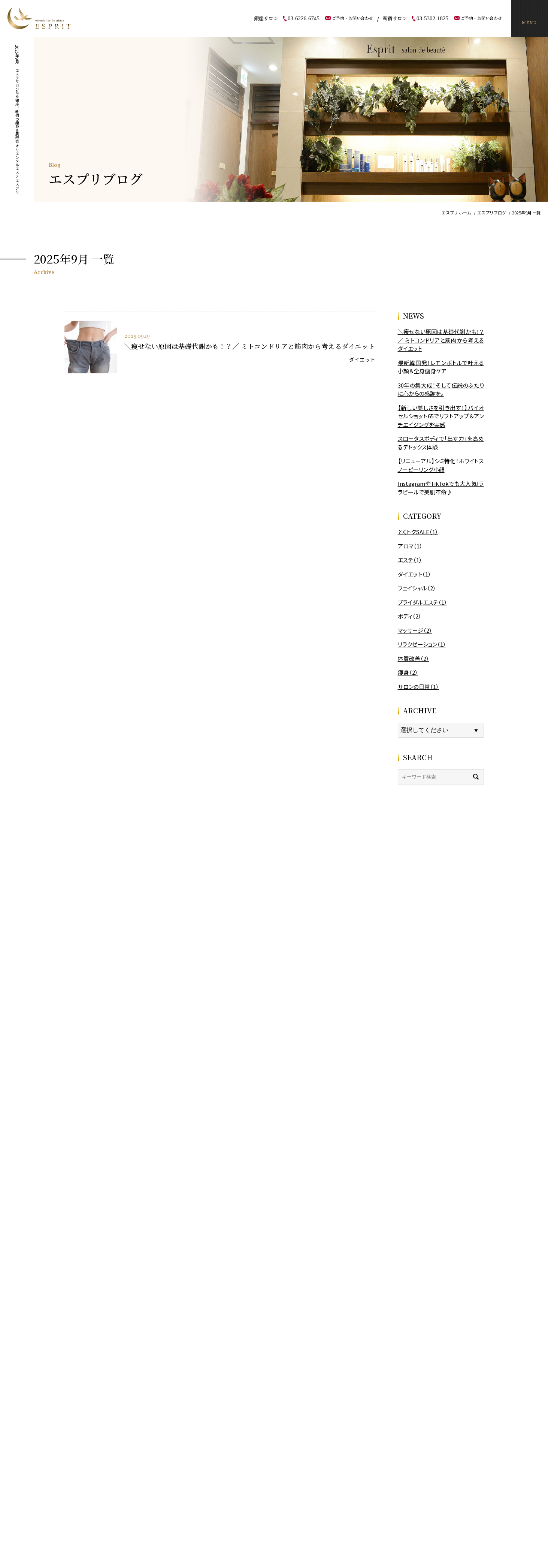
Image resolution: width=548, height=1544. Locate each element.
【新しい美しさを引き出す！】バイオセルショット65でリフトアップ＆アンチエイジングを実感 (441, 416)
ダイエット (362, 359)
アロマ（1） (410, 546)
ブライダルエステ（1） (422, 602)
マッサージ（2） (415, 630)
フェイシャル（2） (417, 588)
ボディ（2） (409, 616)
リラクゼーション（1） (422, 644)
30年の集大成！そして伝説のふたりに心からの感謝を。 (441, 389)
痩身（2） (408, 672)
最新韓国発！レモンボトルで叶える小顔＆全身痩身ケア (441, 367)
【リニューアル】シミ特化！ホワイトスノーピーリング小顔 (441, 465)
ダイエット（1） (414, 574)
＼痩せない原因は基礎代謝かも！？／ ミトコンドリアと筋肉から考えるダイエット (249, 346)
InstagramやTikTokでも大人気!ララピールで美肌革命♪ (441, 487)
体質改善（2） (413, 658)
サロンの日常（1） (418, 686)
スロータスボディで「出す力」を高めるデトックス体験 (441, 442)
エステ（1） (410, 560)
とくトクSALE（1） (418, 532)
